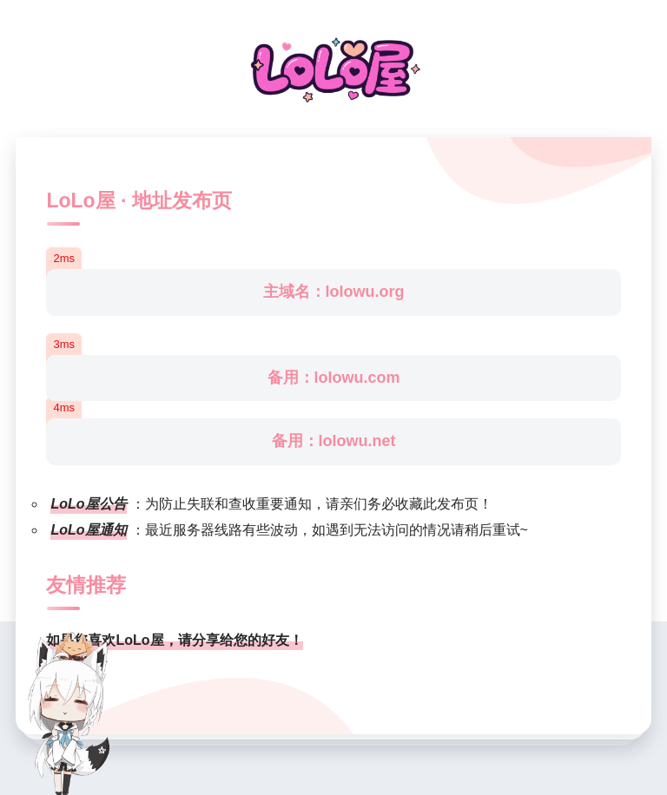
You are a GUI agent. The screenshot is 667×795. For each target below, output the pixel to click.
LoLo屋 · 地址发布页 (138, 200)
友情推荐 (86, 585)
